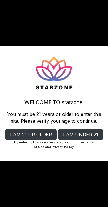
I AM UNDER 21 (80, 134)
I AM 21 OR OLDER (31, 134)
